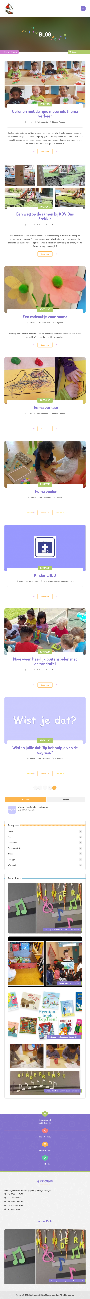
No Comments (42, 122)
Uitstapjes (11, 859)
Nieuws (55, 122)
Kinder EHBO (45, 575)
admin (30, 122)
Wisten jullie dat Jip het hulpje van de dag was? (45, 750)
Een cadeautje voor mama (45, 316)
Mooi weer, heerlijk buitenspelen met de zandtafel (45, 661)
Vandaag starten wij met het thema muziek (62, 929)
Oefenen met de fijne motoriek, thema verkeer (45, 113)
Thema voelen (45, 491)
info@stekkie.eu (45, 1150)
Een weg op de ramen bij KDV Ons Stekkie (45, 216)
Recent (66, 799)
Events (10, 831)
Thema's (62, 122)
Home (6, 52)
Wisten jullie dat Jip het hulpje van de (33, 807)
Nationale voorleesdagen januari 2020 (64, 1037)
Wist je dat (58, 322)
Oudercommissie (67, 581)
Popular (25, 799)
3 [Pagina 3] (49, 788)
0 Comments (30, 810)
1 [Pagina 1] (40, 788)
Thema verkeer (45, 407)
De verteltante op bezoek (69, 983)
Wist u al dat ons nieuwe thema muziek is (63, 1091)
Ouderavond (55, 581)
